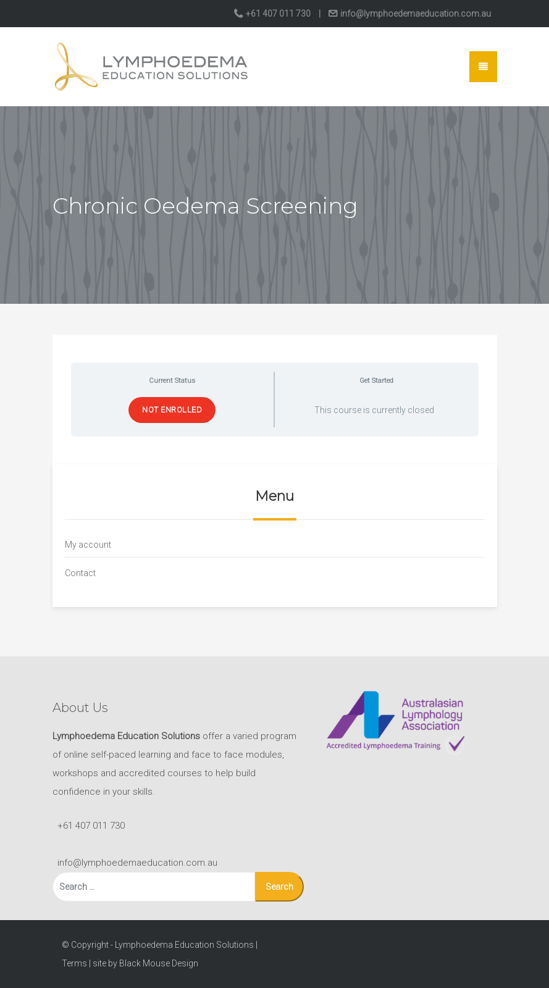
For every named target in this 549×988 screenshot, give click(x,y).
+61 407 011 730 (278, 14)
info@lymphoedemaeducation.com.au (414, 14)
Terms (74, 963)
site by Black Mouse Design (145, 963)
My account (88, 545)
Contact (80, 573)
